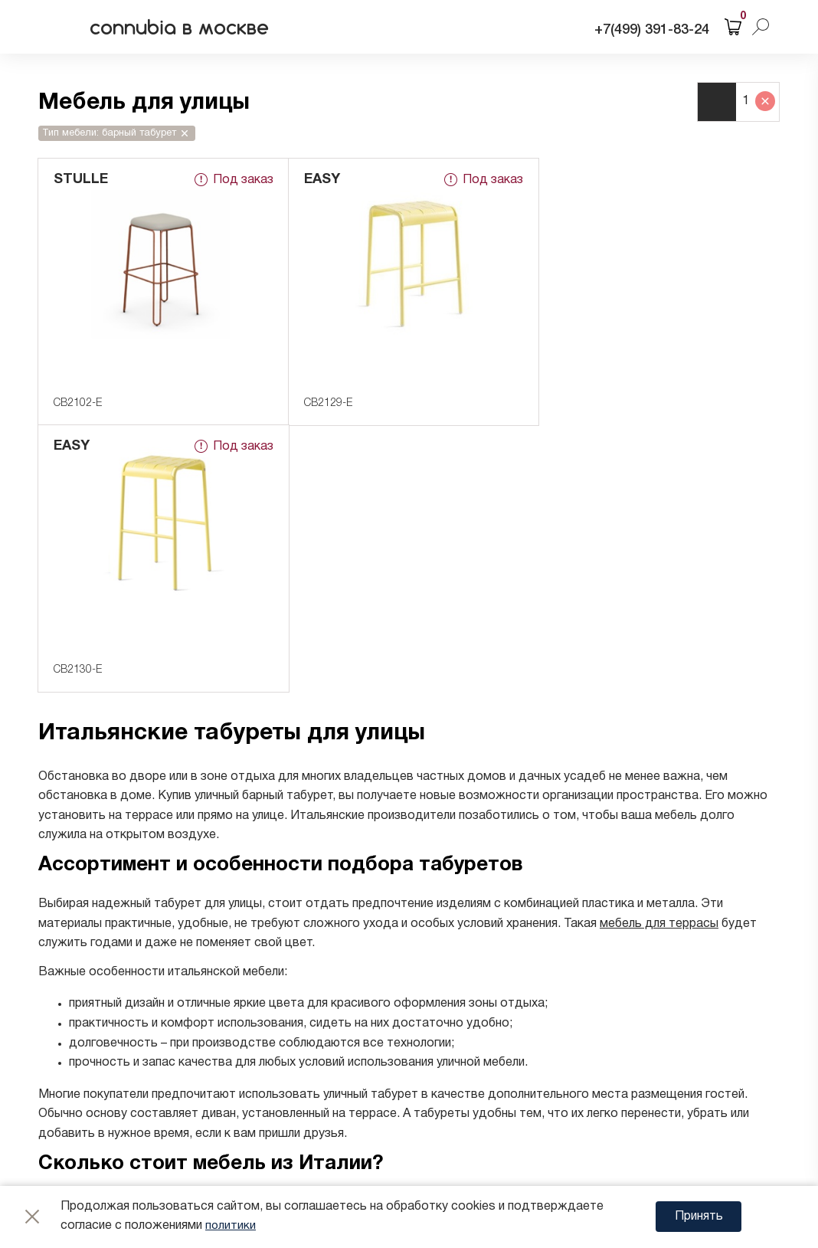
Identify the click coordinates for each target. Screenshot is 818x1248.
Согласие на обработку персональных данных (272, 1131)
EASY (319, 179)
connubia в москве (187, 27)
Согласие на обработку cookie (227, 1151)
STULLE (81, 179)
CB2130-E (572, 403)
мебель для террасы (659, 657)
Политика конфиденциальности (231, 1111)
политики (231, 1225)
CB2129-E (325, 403)
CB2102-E (78, 403)
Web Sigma (705, 1154)
